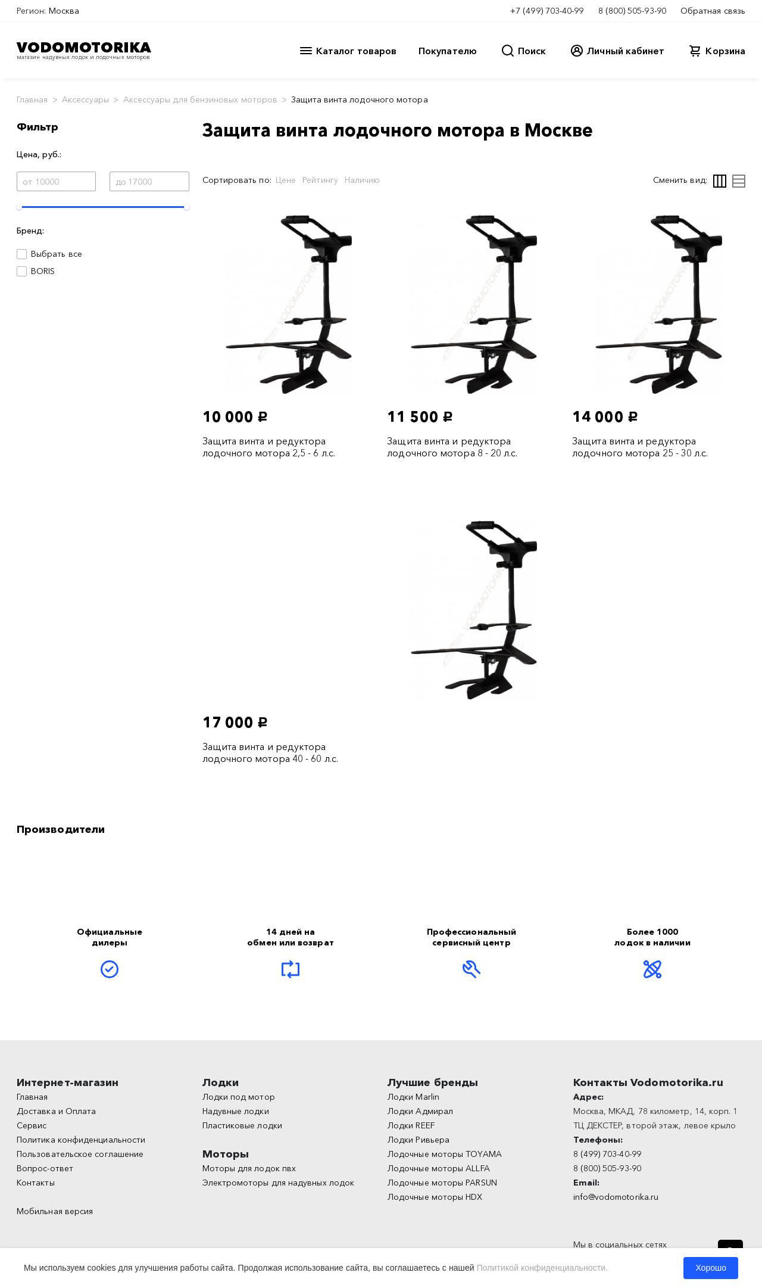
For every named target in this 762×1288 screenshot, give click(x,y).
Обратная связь (712, 10)
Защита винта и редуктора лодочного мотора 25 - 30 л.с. (640, 447)
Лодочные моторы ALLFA (439, 1168)
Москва (64, 10)
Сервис (31, 1125)
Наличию (362, 180)
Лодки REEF (411, 1125)
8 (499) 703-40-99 (607, 1154)
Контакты (36, 1182)
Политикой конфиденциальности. (542, 1268)
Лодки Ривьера (418, 1139)
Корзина (725, 51)
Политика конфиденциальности (81, 1139)
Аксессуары (86, 99)
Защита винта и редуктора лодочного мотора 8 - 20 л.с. (452, 447)
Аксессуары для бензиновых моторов (200, 99)
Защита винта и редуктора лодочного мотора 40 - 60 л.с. (270, 752)
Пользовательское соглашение (80, 1154)
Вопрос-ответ (45, 1168)
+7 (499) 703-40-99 (546, 10)
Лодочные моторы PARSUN (442, 1182)
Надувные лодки (235, 1111)
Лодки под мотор (238, 1096)
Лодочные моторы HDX (435, 1196)
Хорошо (710, 1268)
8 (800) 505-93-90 (632, 10)
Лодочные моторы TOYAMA (445, 1154)
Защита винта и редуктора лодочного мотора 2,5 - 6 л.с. (268, 447)
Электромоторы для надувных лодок (278, 1182)
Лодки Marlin (413, 1096)
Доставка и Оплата (56, 1111)
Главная (32, 99)
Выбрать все (56, 253)
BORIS (43, 271)
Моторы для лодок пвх (249, 1168)
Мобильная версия (55, 1211)
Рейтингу (320, 180)
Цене (286, 180)
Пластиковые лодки (242, 1125)
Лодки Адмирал (420, 1111)
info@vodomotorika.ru (616, 1196)
